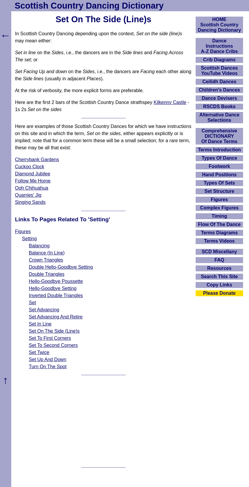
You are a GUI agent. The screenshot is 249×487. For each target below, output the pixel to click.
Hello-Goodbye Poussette (56, 281)
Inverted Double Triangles (56, 295)
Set (32, 302)
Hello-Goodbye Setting (52, 288)
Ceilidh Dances (219, 81)
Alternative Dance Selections (219, 117)
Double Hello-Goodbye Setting (61, 267)
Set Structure (219, 191)
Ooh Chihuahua (31, 187)
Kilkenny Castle (170, 102)
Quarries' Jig (28, 195)
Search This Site (219, 276)
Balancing (39, 245)
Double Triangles (46, 274)
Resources (219, 268)
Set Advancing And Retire (55, 316)
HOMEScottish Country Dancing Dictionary (219, 25)
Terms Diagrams (219, 232)
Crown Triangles (46, 259)
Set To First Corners (50, 338)
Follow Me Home (32, 180)
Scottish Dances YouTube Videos (219, 70)
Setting (29, 238)
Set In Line (40, 323)
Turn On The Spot (47, 366)
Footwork (219, 166)
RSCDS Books (219, 106)
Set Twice (39, 352)
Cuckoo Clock (29, 166)
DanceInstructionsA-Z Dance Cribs (219, 46)
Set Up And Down (47, 359)
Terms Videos (219, 241)
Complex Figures (219, 207)
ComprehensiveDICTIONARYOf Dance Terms (219, 136)
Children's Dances (219, 89)
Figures (23, 231)
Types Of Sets (219, 182)
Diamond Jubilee (32, 173)
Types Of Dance (219, 158)
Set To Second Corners (53, 345)
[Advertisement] (103, 421)
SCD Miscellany (219, 251)
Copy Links (219, 284)
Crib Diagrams (219, 59)
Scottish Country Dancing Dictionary (89, 5)
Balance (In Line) (47, 252)
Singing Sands (30, 202)
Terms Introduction (219, 149)
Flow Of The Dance (219, 224)
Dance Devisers (219, 98)
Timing (219, 216)
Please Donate (219, 293)
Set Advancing (44, 309)
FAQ (219, 259)
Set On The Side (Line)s (54, 331)
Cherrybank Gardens (37, 159)
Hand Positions (219, 174)
